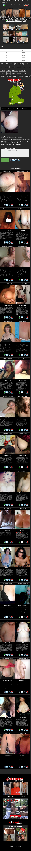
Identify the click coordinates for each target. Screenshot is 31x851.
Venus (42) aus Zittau (7, 321)
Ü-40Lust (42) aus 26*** (7, 433)
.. (4, 201)
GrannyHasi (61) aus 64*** (8, 621)
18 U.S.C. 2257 (18, 846)
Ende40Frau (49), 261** (22, 396)
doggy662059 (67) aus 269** (22, 171)
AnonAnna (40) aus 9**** (7, 283)
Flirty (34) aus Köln (23, 508)
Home (2, 46)
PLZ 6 (23, 52)
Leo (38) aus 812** (22, 321)
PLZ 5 (23, 50)
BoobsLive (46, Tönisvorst (7, 546)
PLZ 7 (23, 55)
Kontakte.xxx (3, 2)
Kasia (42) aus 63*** (7, 508)
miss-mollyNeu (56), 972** (8, 171)
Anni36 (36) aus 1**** (8, 471)
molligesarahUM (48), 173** (23, 658)
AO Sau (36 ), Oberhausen (7, 208)
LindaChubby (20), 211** (7, 358)
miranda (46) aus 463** (22, 283)
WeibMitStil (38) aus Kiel (23, 583)
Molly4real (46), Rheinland (7, 396)
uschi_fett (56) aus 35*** (22, 471)
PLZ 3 (8, 58)
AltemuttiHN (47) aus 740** (23, 696)
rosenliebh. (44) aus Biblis (7, 658)
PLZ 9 (23, 60)
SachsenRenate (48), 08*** (23, 246)
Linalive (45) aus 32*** (23, 733)
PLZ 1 (8, 52)
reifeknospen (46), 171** (22, 433)
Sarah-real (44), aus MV (22, 358)
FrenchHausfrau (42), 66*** (7, 696)
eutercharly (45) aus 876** (8, 733)
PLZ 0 (8, 50)
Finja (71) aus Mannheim (23, 208)
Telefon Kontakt (8, 4)
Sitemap (11, 846)
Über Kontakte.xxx (18, 4)
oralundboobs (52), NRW (7, 583)
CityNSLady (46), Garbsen (23, 621)
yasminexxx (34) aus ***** (23, 546)
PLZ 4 (8, 60)
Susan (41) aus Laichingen (7, 246)
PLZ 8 (23, 58)
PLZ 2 (8, 55)
